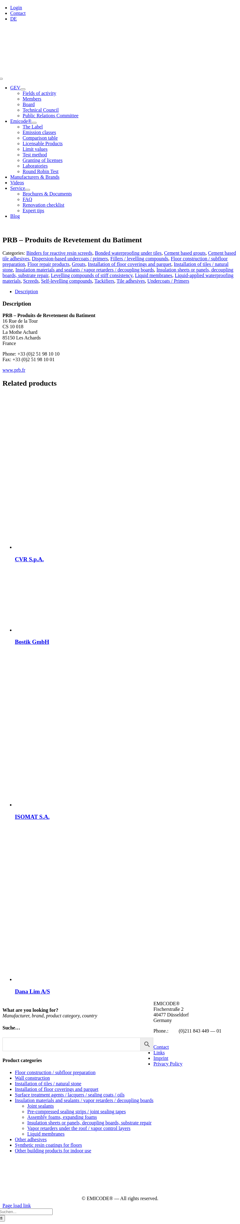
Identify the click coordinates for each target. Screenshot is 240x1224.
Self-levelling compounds (66, 281)
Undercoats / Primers (168, 281)
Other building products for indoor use (53, 1150)
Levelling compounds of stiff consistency (92, 275)
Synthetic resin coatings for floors (48, 1145)
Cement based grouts (185, 253)
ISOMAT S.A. (32, 817)
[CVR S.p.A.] (92, 547)
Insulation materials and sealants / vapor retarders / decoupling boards (84, 269)
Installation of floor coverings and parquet (130, 264)
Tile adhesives (130, 281)
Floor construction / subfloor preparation (55, 1072)
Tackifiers (104, 281)
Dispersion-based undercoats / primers (70, 258)
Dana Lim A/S (32, 991)
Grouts (78, 264)
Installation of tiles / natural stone (48, 1083)
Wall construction (32, 1078)
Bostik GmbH (32, 642)
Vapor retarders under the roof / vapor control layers (78, 1128)
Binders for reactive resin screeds (59, 253)
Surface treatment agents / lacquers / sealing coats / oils (69, 1094)
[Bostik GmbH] (92, 630)
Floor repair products (48, 264)
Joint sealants (40, 1106)
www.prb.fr (13, 370)
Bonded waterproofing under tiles (128, 253)
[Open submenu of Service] (27, 190)
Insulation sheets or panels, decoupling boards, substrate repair (89, 1122)
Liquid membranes (153, 275)
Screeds (31, 281)
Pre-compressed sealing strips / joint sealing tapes (76, 1111)
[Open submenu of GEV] (22, 89)
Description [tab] (26, 291)
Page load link (16, 1205)
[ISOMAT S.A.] (92, 804)
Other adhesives (31, 1139)
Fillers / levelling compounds (139, 258)
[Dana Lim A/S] (92, 979)
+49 (173, 1030)
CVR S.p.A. (29, 559)
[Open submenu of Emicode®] (34, 123)
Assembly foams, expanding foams (62, 1117)
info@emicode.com (172, 1036)
